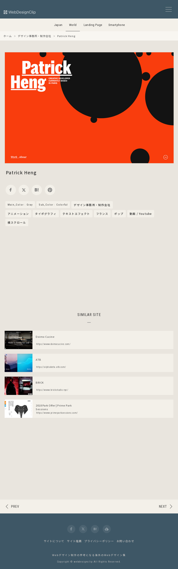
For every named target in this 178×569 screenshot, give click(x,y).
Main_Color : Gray (20, 204)
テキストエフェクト (76, 214)
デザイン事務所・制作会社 (92, 205)
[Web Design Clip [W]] (20, 12)
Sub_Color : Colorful (53, 204)
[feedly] (107, 529)
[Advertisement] (89, 268)
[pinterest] (50, 190)
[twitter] (24, 190)
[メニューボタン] (169, 9)
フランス (102, 214)
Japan (58, 25)
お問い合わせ (125, 541)
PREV (15, 506)
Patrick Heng (21, 172)
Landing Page (93, 25)
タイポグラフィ (45, 214)
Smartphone (116, 25)
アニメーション (18, 214)
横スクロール (17, 222)
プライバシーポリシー (99, 541)
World (73, 25)
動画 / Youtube (141, 214)
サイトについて (54, 541)
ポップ (119, 214)
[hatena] (37, 190)
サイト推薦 (74, 541)
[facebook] (11, 190)
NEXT (163, 506)
